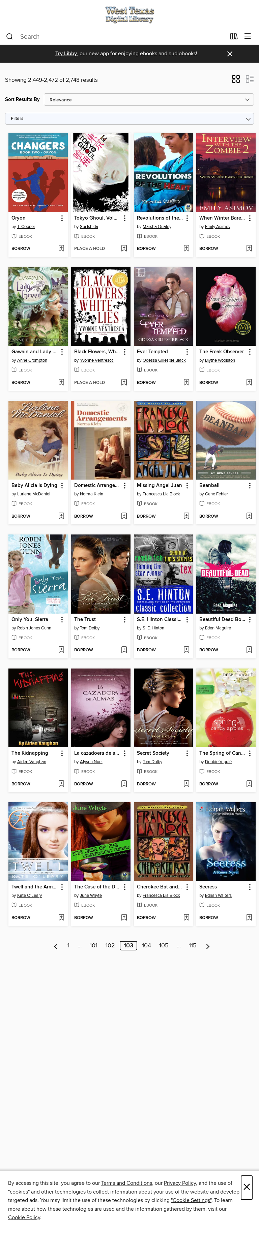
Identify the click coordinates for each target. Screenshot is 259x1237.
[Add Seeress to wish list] (249, 918)
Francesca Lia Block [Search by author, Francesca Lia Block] (161, 494)
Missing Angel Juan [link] (159, 486)
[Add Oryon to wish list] (61, 249)
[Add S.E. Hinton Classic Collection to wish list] (186, 650)
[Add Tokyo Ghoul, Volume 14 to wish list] (124, 249)
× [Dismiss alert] (229, 54)
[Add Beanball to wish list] (249, 516)
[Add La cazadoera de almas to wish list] (124, 784)
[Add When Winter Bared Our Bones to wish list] (249, 249)
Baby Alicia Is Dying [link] (34, 486)
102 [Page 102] (110, 945)
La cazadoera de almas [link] (97, 753)
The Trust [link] (85, 620)
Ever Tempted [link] (152, 352)
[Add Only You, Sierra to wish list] (61, 650)
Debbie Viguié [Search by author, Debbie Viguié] (218, 761)
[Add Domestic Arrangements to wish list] (124, 516)
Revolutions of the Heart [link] (160, 218)
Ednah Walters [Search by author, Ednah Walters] (218, 895)
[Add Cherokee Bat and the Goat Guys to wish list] (186, 918)
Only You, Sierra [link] (29, 620)
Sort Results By (22, 99)
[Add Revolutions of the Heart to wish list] (186, 249)
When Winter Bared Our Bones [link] (222, 218)
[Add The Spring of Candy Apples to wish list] (249, 784)
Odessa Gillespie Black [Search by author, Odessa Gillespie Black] (164, 360)
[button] (236, 81)
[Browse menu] (247, 36)
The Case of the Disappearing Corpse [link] (97, 887)
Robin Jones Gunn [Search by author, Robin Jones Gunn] (34, 628)
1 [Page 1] (68, 945)
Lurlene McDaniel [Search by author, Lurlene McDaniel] (33, 494)
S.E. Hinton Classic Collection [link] (160, 620)
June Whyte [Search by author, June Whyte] (91, 895)
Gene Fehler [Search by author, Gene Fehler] (216, 494)
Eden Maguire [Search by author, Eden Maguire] (218, 628)
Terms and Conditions (126, 1183)
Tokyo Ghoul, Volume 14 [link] (97, 218)
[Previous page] (56, 946)
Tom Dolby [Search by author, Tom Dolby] (89, 628)
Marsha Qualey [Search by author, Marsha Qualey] (157, 226)
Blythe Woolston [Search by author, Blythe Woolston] (220, 360)
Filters (17, 119)
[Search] (9, 36)
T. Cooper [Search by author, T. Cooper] (26, 226)
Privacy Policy (180, 1183)
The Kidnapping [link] (29, 753)
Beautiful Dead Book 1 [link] (222, 620)
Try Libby (66, 53)
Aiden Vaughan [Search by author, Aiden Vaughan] (31, 761)
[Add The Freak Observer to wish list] (249, 383)
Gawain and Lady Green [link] (34, 352)
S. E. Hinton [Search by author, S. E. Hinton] (153, 628)
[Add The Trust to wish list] (124, 650)
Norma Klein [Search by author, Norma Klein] (91, 494)
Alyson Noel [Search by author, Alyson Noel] (91, 761)
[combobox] (116, 37)
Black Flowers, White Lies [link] (97, 352)
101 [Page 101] (93, 945)
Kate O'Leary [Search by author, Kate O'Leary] (29, 895)
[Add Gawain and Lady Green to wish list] (61, 383)
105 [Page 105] (164, 945)
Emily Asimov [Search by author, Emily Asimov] (217, 226)
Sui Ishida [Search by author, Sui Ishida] (89, 226)
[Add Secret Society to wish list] (186, 784)
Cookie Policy (24, 1217)
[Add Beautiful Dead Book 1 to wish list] (249, 650)
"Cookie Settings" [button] (191, 1200)
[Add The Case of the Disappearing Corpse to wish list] (124, 918)
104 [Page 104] (146, 945)
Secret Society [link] (153, 753)
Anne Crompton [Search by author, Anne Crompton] (32, 360)
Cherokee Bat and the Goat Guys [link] (160, 887)
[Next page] (207, 946)
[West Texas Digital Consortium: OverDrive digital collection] (129, 14)
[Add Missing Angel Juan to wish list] (186, 516)
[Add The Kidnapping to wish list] (61, 784)
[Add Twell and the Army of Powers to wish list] (61, 918)
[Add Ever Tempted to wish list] (186, 383)
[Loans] (234, 38)
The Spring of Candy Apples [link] (222, 753)
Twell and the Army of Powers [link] (34, 887)
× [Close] (246, 1187)
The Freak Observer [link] (221, 352)
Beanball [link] (209, 486)
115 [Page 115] (193, 945)
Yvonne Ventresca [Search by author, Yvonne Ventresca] (97, 360)
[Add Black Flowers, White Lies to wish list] (124, 383)
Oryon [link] (18, 218)
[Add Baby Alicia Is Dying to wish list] (61, 516)
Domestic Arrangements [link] (97, 486)
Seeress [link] (208, 887)
